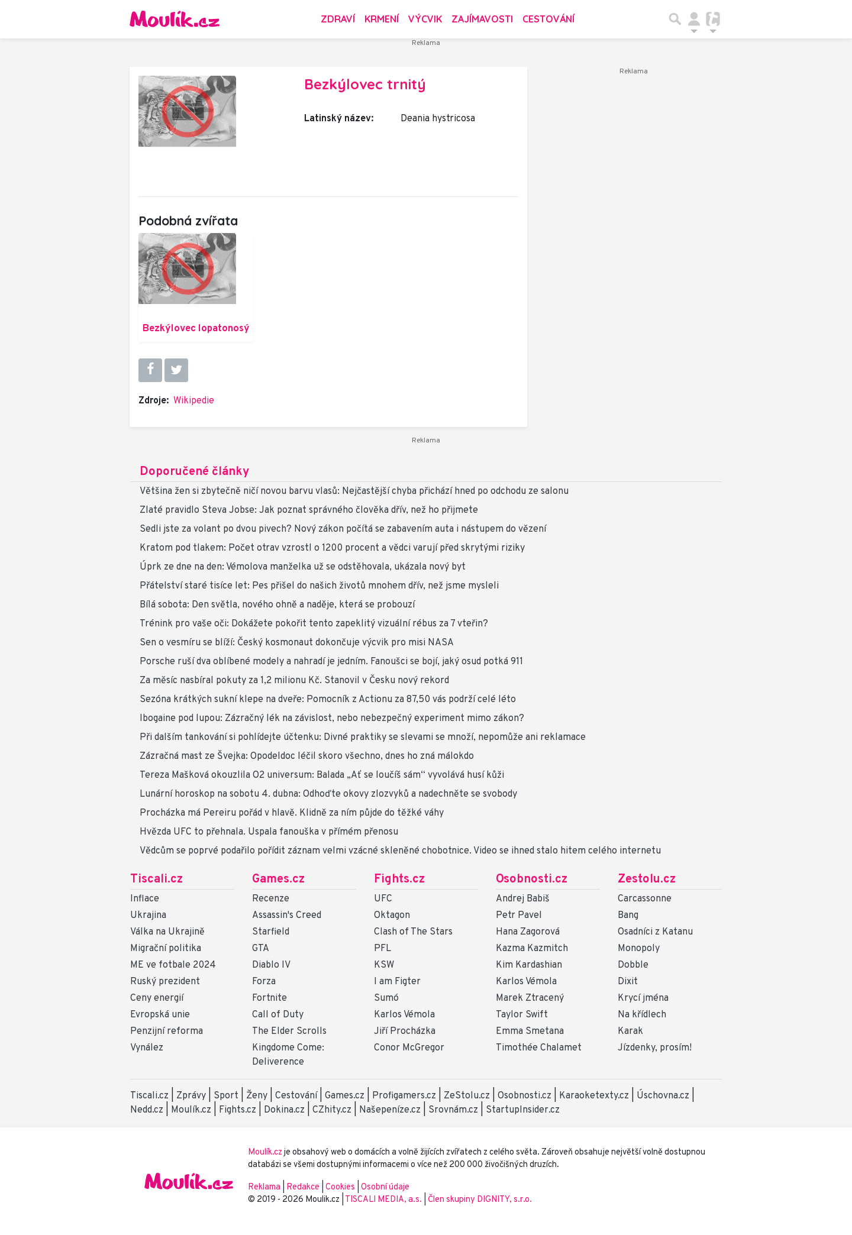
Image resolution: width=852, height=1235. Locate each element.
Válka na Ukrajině (167, 932)
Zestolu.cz (647, 879)
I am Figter (397, 982)
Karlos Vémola (404, 1015)
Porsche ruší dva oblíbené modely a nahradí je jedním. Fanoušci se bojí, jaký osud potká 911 (331, 662)
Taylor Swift (522, 1015)
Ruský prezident (165, 982)
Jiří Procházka (404, 1031)
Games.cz (278, 879)
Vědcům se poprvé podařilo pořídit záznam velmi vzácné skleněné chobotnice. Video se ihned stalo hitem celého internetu (400, 851)
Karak (630, 1031)
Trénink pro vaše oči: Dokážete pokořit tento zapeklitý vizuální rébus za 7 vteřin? (314, 624)
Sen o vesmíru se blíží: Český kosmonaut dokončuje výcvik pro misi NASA (297, 643)
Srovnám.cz (453, 1110)
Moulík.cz (191, 1110)
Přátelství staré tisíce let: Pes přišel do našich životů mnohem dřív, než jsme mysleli (319, 586)
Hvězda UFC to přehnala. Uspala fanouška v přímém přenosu (269, 832)
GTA (260, 949)
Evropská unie (160, 1015)
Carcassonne (645, 899)
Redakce (303, 1187)
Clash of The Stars (413, 932)
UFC (383, 899)
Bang (628, 916)
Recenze (270, 899)
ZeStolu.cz (467, 1096)
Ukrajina (148, 916)
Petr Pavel (519, 916)
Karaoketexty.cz (594, 1096)
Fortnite (269, 998)
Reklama (264, 1187)
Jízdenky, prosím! (655, 1048)
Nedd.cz (146, 1110)
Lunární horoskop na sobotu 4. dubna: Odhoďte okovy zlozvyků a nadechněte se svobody (328, 794)
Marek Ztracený (530, 998)
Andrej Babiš (523, 899)
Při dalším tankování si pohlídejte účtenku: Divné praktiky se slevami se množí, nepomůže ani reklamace (363, 737)
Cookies (340, 1187)
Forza (264, 982)
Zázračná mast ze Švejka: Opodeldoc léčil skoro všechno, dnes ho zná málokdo (307, 756)
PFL (382, 949)
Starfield (270, 932)
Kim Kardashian (529, 965)
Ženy (256, 1096)
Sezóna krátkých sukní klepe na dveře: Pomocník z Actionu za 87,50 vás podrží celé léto (328, 700)
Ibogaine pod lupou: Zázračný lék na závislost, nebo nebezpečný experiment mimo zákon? (332, 719)
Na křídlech (642, 1015)
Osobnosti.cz (531, 879)
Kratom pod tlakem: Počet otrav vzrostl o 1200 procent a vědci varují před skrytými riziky (332, 548)
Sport (226, 1096)
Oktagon (392, 916)
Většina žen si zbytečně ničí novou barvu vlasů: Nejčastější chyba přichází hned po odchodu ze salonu (354, 491)
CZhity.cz (331, 1110)
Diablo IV (271, 965)
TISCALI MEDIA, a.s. (384, 1199)
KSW (384, 965)
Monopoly (639, 949)
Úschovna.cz (663, 1096)
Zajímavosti (482, 19)
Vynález (146, 1048)
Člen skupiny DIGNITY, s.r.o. (480, 1199)
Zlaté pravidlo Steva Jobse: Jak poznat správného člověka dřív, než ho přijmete (309, 510)
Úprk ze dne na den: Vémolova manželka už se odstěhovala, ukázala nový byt (303, 567)
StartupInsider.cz (523, 1110)
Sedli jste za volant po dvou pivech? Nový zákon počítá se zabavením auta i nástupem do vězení (343, 529)
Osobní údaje (385, 1187)
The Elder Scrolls (289, 1031)
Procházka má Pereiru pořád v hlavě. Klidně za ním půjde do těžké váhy (292, 813)
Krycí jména (643, 998)
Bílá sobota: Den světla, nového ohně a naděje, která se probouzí (277, 605)
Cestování (548, 19)
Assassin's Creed (286, 916)
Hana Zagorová (528, 932)
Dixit (628, 982)
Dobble (633, 965)
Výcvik (425, 19)
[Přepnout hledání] (675, 19)
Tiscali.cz (156, 879)
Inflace (144, 899)
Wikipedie (193, 401)
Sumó (386, 998)
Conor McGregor (409, 1048)
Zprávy (191, 1096)
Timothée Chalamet (539, 1048)
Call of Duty (278, 1015)
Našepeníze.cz (390, 1110)
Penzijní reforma (166, 1031)
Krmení (381, 19)
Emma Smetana (530, 1031)
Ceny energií (156, 998)
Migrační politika (165, 949)
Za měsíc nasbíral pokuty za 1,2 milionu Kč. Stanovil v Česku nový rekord (294, 681)
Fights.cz (399, 879)
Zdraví (338, 19)
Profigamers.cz (404, 1096)
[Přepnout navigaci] (694, 19)
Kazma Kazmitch (532, 949)
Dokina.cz (284, 1110)
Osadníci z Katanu (655, 932)
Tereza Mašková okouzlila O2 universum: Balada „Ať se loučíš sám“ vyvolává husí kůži (322, 775)
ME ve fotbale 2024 (173, 965)
